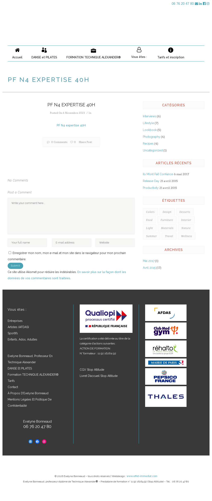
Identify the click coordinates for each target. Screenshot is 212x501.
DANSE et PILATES (20, 368)
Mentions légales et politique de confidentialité (30, 402)
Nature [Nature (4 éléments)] (186, 228)
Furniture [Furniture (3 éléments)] (167, 220)
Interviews (149, 116)
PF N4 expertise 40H (71, 125)
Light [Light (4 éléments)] (149, 228)
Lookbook (150, 130)
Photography (151, 136)
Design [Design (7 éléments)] (167, 211)
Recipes (148, 143)
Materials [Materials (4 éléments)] (167, 228)
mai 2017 (148, 260)
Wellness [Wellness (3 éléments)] (186, 236)
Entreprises (15, 320)
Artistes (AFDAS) (18, 327)
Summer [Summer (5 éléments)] (151, 236)
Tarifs (11, 380)
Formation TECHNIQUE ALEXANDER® (33, 374)
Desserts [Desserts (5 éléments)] (184, 211)
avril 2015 (149, 267)
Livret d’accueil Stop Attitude (99, 376)
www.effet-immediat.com (142, 476)
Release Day (151, 181)
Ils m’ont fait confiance (158, 174)
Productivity (151, 187)
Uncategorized (153, 150)
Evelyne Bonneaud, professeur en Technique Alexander (30, 359)
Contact (13, 387)
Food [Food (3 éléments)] (149, 220)
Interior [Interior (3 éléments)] (186, 220)
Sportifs (13, 333)
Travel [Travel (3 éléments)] (169, 236)
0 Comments (57, 142)
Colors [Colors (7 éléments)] (150, 211)
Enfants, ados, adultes (22, 339)
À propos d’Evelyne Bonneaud (28, 393)
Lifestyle (148, 123)
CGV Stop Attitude (92, 369)
